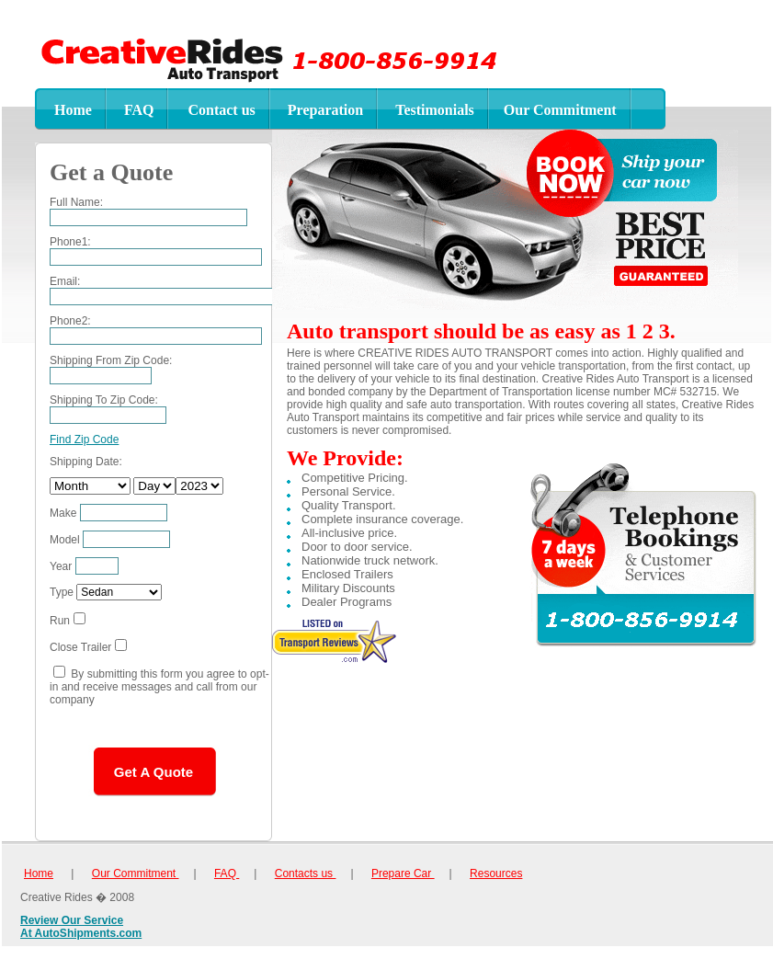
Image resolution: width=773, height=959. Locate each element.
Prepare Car (403, 873)
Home (38, 873)
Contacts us (305, 873)
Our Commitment (135, 873)
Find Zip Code (84, 439)
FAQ (226, 873)
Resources (496, 873)
